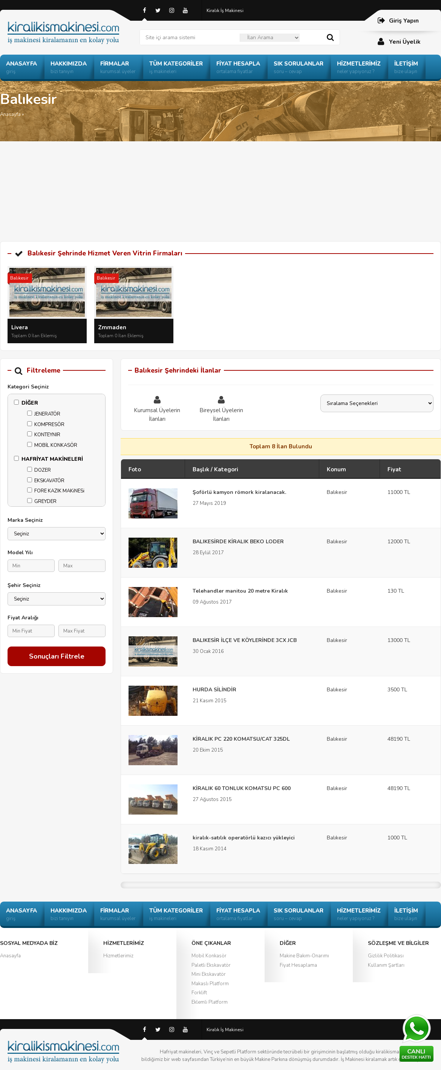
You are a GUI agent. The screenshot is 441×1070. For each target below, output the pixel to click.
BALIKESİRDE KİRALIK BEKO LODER (238, 541)
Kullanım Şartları (386, 965)
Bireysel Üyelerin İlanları (221, 408)
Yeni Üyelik (399, 41)
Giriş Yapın (398, 20)
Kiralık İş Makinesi (225, 11)
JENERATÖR (43, 414)
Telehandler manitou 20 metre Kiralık (240, 591)
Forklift (199, 992)
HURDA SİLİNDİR (214, 689)
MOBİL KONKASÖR (52, 445)
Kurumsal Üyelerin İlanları (157, 408)
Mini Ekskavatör (208, 974)
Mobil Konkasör (209, 955)
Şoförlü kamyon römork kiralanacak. (239, 492)
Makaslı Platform (210, 983)
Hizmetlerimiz (118, 955)
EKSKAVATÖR (45, 480)
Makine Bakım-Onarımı (304, 955)
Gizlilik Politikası (386, 955)
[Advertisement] (220, 184)
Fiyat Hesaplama (298, 965)
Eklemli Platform (209, 1002)
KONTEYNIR (43, 434)
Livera (19, 327)
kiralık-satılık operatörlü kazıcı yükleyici (244, 837)
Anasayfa (10, 114)
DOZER (39, 470)
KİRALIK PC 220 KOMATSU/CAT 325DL (241, 739)
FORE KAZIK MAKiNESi (55, 491)
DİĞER (26, 403)
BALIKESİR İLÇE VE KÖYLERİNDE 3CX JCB (245, 640)
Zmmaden (112, 327)
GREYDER (42, 501)
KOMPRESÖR (45, 424)
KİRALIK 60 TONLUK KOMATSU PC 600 (242, 788)
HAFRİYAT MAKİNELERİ (48, 459)
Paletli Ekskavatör (211, 965)
